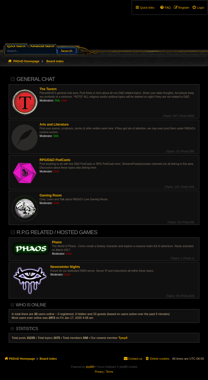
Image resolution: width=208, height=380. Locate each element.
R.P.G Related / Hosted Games (57, 232)
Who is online (31, 305)
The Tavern (48, 89)
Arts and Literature (54, 124)
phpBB (90, 366)
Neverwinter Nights (65, 267)
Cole (64, 100)
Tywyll (123, 337)
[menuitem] (198, 7)
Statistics (27, 328)
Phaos (57, 242)
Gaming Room (51, 195)
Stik (57, 100)
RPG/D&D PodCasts (55, 160)
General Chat (36, 79)
